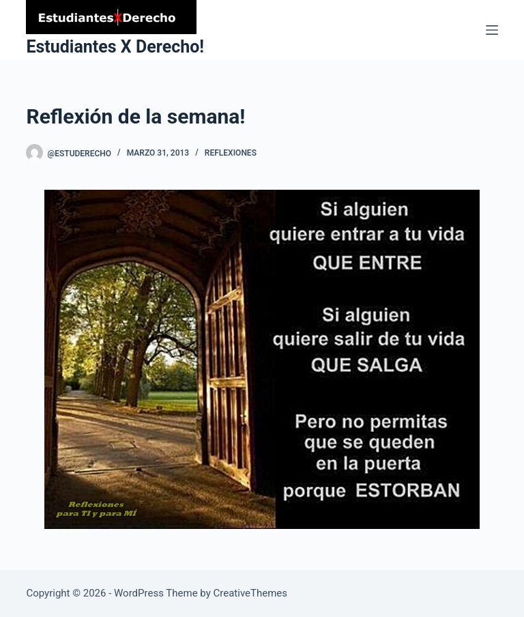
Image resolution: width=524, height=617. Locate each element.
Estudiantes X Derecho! (115, 47)
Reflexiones (231, 153)
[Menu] (492, 30)
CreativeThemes (251, 593)
